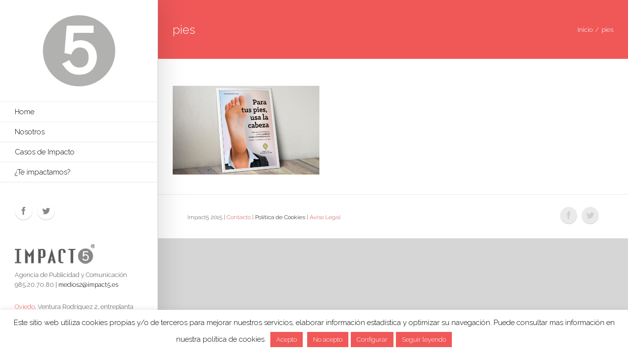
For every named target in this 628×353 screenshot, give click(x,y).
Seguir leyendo (424, 339)
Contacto (239, 217)
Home (24, 111)
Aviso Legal (325, 217)
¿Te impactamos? (42, 172)
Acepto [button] (286, 339)
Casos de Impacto (45, 152)
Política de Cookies (280, 217)
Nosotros (30, 131)
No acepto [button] (327, 339)
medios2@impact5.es (88, 284)
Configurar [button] (372, 339)
